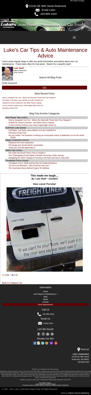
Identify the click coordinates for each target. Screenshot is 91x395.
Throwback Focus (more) (16, 160)
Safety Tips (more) (13, 150)
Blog (45, 297)
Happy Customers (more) (17, 140)
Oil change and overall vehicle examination (25, 145)
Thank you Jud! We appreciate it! (21, 148)
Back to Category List (12, 283)
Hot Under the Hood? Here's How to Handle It (26, 153)
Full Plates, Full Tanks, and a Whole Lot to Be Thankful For (22, 100)
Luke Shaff (19, 68)
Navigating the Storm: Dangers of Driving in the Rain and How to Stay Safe (38, 158)
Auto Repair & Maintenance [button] (45, 294)
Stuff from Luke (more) (15, 128)
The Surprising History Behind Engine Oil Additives (28, 168)
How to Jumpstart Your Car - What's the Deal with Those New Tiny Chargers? (29, 98)
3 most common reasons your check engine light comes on (22, 105)
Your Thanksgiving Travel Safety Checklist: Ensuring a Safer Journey (36, 155)
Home (45, 291)
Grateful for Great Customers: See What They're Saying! (21, 103)
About (45, 299)
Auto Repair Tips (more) (16, 117)
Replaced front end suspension (21, 143)
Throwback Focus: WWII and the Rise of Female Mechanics (32, 163)
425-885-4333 (48, 13)
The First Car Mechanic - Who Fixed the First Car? (28, 166)
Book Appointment (45, 304)
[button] (7, 25)
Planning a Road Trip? (10, 108)
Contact (45, 302)
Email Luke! (48, 10)
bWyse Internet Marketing (78, 393)
